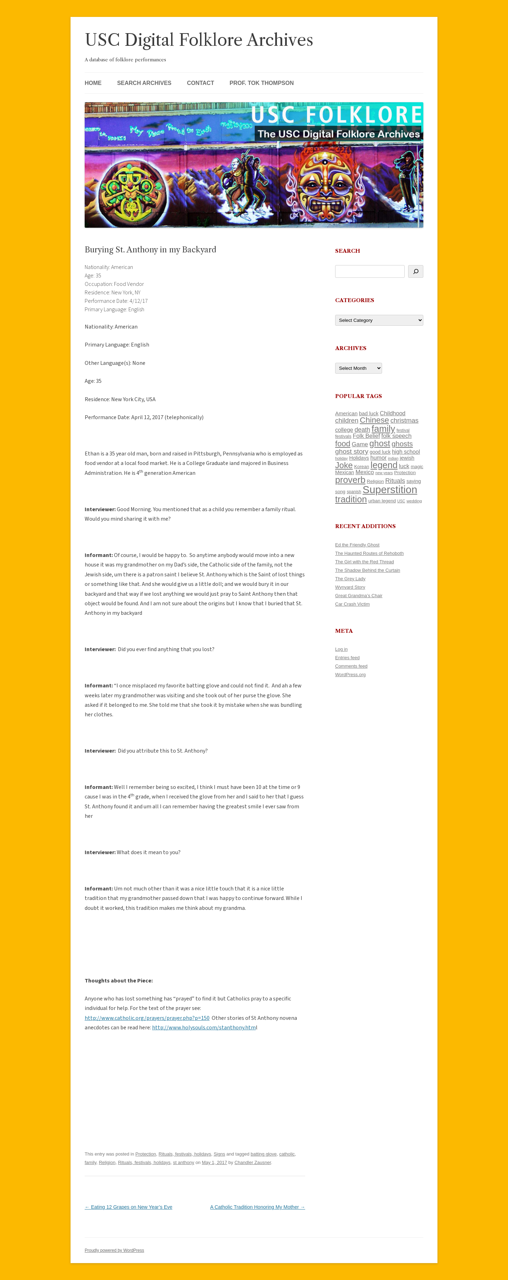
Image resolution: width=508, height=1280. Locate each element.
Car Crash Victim (352, 604)
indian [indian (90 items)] (393, 458)
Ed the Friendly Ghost (357, 544)
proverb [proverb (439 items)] (350, 480)
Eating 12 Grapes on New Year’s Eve (129, 1207)
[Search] (415, 271)
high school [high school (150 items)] (406, 452)
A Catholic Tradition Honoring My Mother (257, 1207)
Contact (200, 83)
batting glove (263, 1154)
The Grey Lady (350, 578)
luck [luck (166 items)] (404, 466)
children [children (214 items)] (346, 420)
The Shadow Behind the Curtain (367, 570)
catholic (287, 1154)
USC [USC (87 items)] (401, 501)
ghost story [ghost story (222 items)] (351, 451)
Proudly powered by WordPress (114, 1250)
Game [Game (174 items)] (360, 444)
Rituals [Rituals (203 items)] (395, 480)
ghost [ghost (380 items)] (379, 443)
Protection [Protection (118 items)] (405, 472)
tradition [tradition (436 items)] (351, 499)
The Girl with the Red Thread (364, 561)
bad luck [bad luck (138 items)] (369, 413)
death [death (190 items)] (362, 429)
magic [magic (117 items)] (417, 466)
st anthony (183, 1162)
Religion (107, 1162)
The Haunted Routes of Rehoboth (369, 553)
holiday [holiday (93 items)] (341, 458)
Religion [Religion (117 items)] (375, 481)
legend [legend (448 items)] (384, 465)
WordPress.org (350, 674)
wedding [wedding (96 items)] (414, 500)
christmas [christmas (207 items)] (405, 420)
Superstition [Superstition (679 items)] (390, 489)
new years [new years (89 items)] (384, 473)
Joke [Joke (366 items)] (344, 465)
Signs (219, 1154)
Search (347, 250)
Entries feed (347, 657)
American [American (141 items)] (346, 413)
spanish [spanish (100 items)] (354, 491)
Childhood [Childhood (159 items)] (393, 413)
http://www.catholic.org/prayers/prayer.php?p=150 (147, 1018)
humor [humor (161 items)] (378, 457)
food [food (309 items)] (342, 443)
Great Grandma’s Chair (358, 595)
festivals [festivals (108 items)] (343, 436)
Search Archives (144, 83)
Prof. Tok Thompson (262, 83)
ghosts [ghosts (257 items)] (402, 444)
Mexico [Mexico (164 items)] (365, 472)
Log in (341, 649)
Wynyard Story (350, 587)
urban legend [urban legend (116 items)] (382, 500)
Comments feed (351, 666)
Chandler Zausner (253, 1162)
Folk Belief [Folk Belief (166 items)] (366, 436)
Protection (145, 1154)
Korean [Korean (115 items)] (361, 466)
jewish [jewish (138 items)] (407, 458)
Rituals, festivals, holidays (185, 1154)
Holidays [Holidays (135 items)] (359, 458)
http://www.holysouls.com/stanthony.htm (204, 1027)
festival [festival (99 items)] (403, 430)
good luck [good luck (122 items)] (380, 452)
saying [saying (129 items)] (413, 481)
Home (93, 83)
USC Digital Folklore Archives (199, 40)
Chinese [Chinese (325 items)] (374, 420)
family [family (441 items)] (383, 429)
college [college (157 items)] (344, 430)
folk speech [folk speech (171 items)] (396, 436)
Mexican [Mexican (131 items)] (344, 472)
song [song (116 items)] (340, 491)
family (90, 1162)
